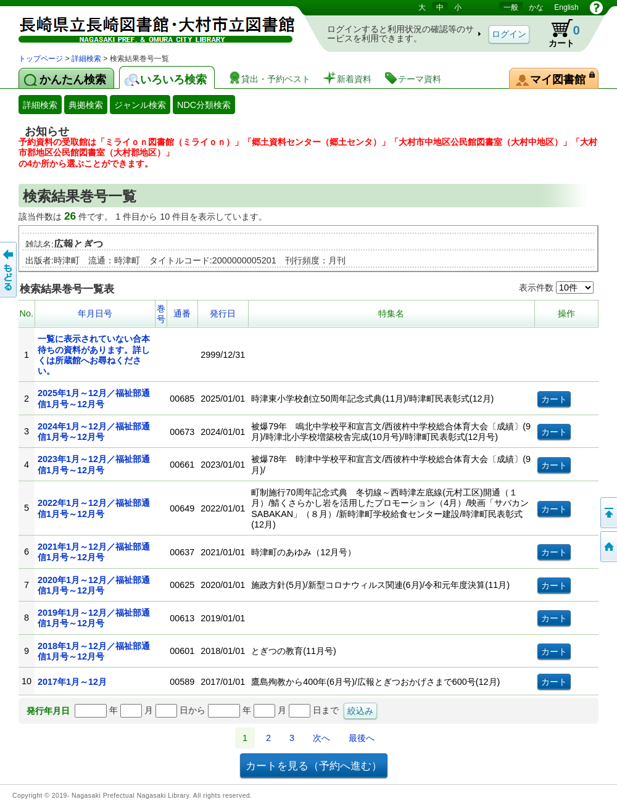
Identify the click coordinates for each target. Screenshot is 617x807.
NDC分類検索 (204, 105)
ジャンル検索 (140, 105)
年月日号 (95, 313)
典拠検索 (85, 105)
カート (558, 33)
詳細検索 (86, 58)
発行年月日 (48, 711)
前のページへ (9, 269)
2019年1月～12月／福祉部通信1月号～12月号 (94, 618)
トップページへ (607, 546)
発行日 (223, 313)
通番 (182, 313)
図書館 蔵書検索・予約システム (148, 26)
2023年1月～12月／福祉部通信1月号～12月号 (94, 464)
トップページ (41, 58)
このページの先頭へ (607, 512)
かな (536, 7)
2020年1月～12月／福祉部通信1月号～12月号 (94, 585)
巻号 (161, 314)
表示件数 (556, 287)
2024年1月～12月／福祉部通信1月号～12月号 (94, 431)
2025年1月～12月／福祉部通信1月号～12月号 (94, 398)
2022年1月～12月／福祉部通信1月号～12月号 (94, 508)
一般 (510, 7)
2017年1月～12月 (72, 682)
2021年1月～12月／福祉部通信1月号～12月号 (94, 552)
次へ (321, 738)
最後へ (362, 738)
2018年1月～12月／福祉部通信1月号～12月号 (94, 651)
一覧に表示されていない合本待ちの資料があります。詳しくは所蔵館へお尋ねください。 (94, 355)
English (566, 7)
